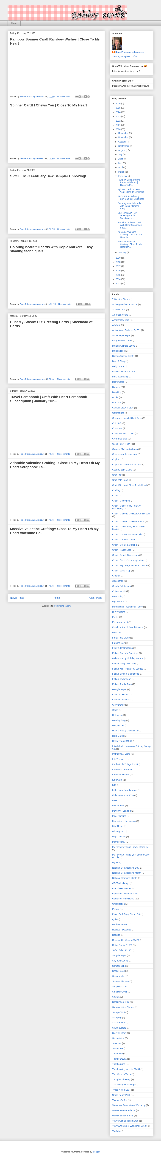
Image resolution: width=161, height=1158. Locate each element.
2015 (118, 275)
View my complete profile (124, 56)
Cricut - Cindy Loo (121, 500)
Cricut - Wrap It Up (121, 570)
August (122, 150)
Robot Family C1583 (122, 945)
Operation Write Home (123, 898)
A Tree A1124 (118, 309)
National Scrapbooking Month (126, 873)
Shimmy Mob (118, 976)
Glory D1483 (118, 705)
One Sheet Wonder (121, 888)
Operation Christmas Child (125, 893)
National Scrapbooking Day (125, 868)
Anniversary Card (120, 320)
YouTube (116, 1131)
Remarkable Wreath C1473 (125, 940)
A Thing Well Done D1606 (125, 304)
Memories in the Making (124, 821)
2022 (118, 121)
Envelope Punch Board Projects (127, 627)
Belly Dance (118, 366)
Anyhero (116, 325)
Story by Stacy (119, 1033)
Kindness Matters (120, 774)
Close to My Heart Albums (125, 449)
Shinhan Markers (120, 981)
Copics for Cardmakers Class (126, 464)
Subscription (118, 1038)
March (121, 172)
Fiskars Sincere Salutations (125, 674)
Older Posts (95, 597)
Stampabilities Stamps (123, 1007)
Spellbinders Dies (120, 1002)
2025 (118, 108)
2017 (118, 266)
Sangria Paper (119, 955)
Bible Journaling (120, 376)
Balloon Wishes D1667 (123, 356)
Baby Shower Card (121, 340)
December (123, 133)
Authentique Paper (121, 335)
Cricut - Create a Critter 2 (124, 545)
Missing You (118, 831)
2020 (118, 129)
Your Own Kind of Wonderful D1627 (129, 1126)
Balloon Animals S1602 (123, 346)
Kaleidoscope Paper (122, 769)
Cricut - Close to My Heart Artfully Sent (131, 513)
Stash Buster (118, 1022)
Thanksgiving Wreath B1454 (126, 1069)
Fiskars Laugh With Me (123, 663)
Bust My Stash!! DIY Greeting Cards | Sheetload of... (127, 216)
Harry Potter (118, 725)
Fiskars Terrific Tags (122, 684)
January (122, 252)
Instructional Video (121, 754)
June (121, 159)
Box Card (116, 402)
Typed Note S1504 (121, 1090)
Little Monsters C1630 (123, 795)
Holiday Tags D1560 (122, 741)
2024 (118, 112)
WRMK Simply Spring (122, 1115)
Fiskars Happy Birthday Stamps (127, 658)
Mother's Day (118, 842)
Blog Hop (116, 392)
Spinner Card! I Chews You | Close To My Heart (48, 105)
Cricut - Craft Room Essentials (127, 534)
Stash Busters (119, 1028)
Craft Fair (116, 475)
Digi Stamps (118, 601)
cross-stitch (117, 581)
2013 (118, 283)
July (120, 154)
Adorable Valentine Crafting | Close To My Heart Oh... (130, 235)
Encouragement (120, 622)
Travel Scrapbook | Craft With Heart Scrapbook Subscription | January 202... (48, 399)
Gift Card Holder (120, 694)
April (120, 167)
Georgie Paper (119, 689)
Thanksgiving (118, 1064)
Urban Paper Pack (121, 1095)
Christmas (117, 428)
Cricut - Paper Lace (121, 550)
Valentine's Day (119, 1100)
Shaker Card (118, 971)
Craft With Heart (120, 480)
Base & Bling (118, 361)
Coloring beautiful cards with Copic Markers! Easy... (129, 206)
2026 (118, 103)
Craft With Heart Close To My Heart (129, 485)
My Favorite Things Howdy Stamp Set (130, 847)
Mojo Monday (118, 836)
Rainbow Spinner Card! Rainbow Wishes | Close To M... (129, 182)
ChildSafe (117, 423)
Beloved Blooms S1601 (123, 371)
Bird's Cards (118, 382)
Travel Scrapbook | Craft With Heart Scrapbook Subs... (130, 225)
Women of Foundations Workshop (128, 1105)
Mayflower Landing (121, 811)
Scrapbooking (119, 966)
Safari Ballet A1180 (121, 950)
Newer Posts (17, 597)
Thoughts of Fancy (121, 1079)
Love (114, 800)
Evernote (116, 632)
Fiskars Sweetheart (121, 679)
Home (14, 23)
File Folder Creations (122, 648)
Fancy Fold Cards (121, 637)
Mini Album (117, 826)
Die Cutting (117, 596)
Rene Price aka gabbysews (129, 52)
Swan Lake (117, 1048)
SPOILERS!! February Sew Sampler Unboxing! (48, 176)
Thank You (117, 1053)
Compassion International (124, 454)
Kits (114, 785)
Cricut (115, 495)
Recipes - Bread (120, 924)
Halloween (117, 715)
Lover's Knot (118, 805)
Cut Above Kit (119, 591)
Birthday (116, 387)
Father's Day (118, 643)
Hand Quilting (119, 720)
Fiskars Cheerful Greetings (125, 653)
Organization (118, 904)
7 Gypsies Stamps (121, 299)
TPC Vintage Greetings (123, 1084)
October (122, 141)
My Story (116, 862)
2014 (118, 279)
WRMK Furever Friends (123, 1110)
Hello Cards (118, 736)
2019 (118, 258)
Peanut (115, 909)
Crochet (116, 575)
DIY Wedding (118, 612)
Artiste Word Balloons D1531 (126, 330)
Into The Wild (118, 759)
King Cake (117, 780)
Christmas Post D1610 (123, 433)
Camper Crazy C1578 (122, 407)
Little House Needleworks (124, 790)
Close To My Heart (121, 444)
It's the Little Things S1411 (125, 764)
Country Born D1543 (122, 469)
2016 (118, 270)
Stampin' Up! (118, 1012)
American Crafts (120, 315)
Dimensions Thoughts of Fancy (127, 606)
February (123, 176)
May (120, 163)
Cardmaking (118, 413)
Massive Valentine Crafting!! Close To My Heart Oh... (130, 244)
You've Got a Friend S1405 (125, 1121)
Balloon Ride (118, 351)
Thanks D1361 (119, 1059)
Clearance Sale (119, 438)
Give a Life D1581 (121, 699)
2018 (118, 262)
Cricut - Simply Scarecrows (125, 555)
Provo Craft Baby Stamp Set (126, 914)
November (123, 137)
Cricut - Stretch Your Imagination (128, 560)
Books (115, 397)
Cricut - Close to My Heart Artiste (128, 521)
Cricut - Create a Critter (123, 539)
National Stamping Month (124, 878)
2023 (118, 116)
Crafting (116, 490)
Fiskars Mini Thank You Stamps (127, 668)
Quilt (114, 919)
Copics (115, 459)
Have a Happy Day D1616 (125, 730)
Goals (115, 710)
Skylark (115, 996)
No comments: (64, 96)
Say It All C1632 (120, 960)
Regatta (116, 935)
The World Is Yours (121, 1074)
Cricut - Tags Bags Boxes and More (129, 565)
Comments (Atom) (62, 606)
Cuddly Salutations (121, 586)
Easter (115, 617)
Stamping (117, 1017)
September (124, 146)
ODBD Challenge (120, 883)
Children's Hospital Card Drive (127, 418)
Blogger (95, 1152)
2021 (118, 125)
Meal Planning (119, 816)
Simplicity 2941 (119, 991)
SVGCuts (116, 1043)
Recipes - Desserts (121, 929)
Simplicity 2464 (119, 986)
